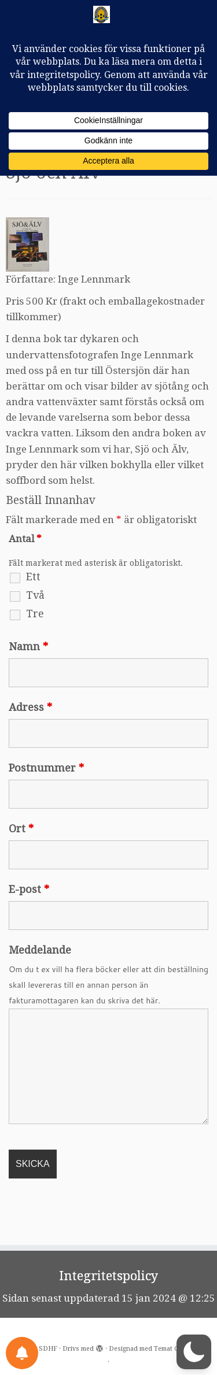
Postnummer (46, 793)
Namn (28, 671)
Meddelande (40, 975)
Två (35, 620)
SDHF (48, 1348)
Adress (30, 732)
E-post (29, 914)
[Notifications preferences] (22, 1353)
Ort (21, 853)
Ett (33, 601)
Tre (35, 638)
